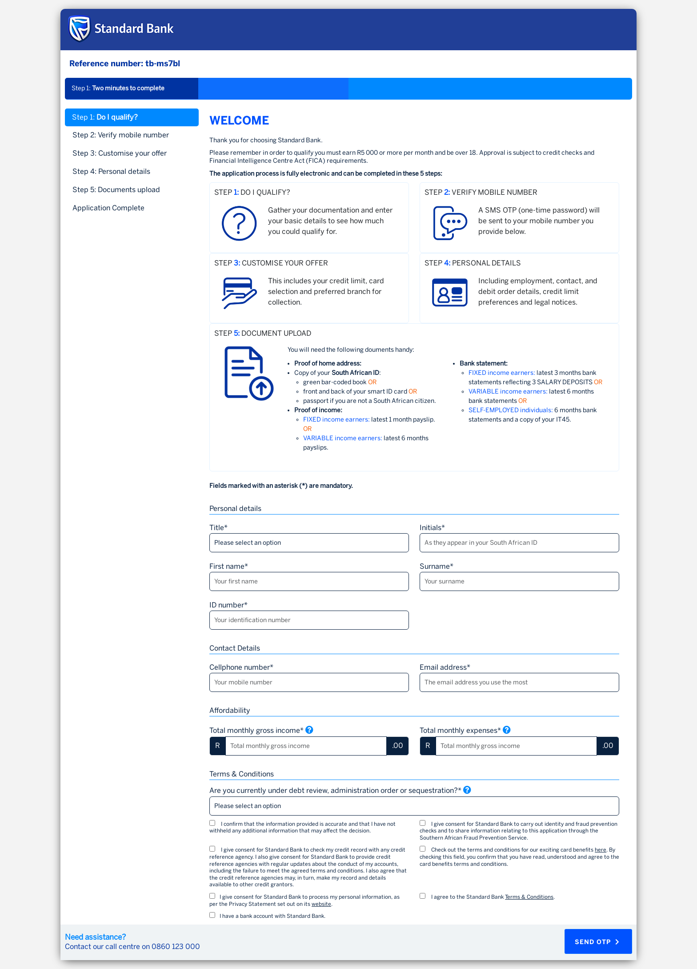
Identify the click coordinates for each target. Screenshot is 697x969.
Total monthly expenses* (465, 730)
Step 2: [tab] (120, 135)
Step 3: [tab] (119, 153)
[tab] (132, 208)
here (600, 850)
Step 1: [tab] (105, 117)
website (321, 904)
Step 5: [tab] (116, 189)
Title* (218, 527)
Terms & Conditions (529, 897)
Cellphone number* (241, 667)
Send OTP (597, 942)
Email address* (445, 667)
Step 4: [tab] (111, 171)
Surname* (436, 566)
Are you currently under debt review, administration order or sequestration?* (340, 790)
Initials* (432, 527)
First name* (228, 566)
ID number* (228, 605)
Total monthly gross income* (261, 730)
